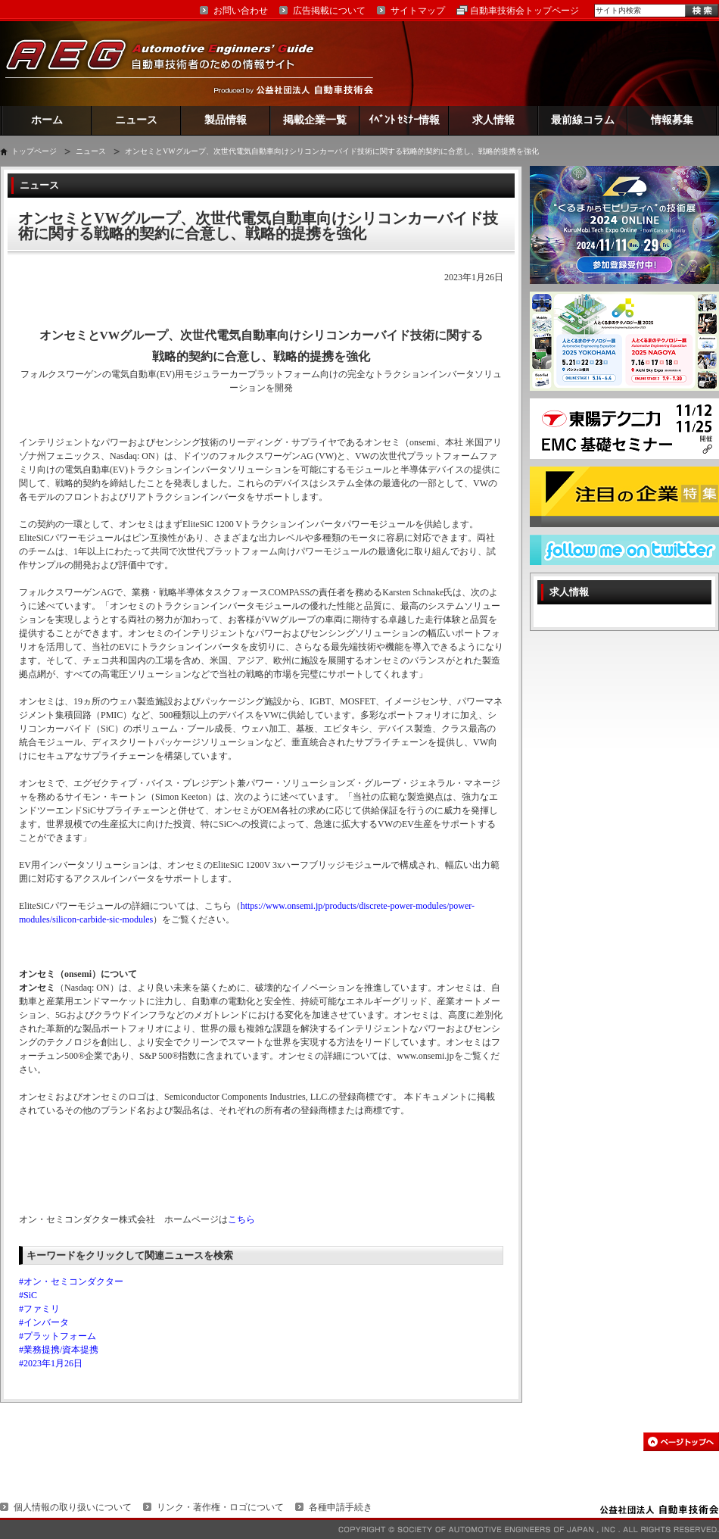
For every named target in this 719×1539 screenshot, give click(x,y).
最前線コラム (583, 120)
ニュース (136, 120)
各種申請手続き (340, 1507)
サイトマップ (418, 10)
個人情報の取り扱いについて (73, 1507)
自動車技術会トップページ (524, 10)
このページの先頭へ (681, 1441)
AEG (169, 63)
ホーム (47, 120)
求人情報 (493, 120)
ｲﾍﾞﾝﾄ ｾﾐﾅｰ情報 (404, 120)
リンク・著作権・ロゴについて (220, 1507)
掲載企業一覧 (315, 120)
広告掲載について (329, 10)
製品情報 (225, 120)
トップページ (34, 151)
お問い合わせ (240, 10)
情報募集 (672, 120)
